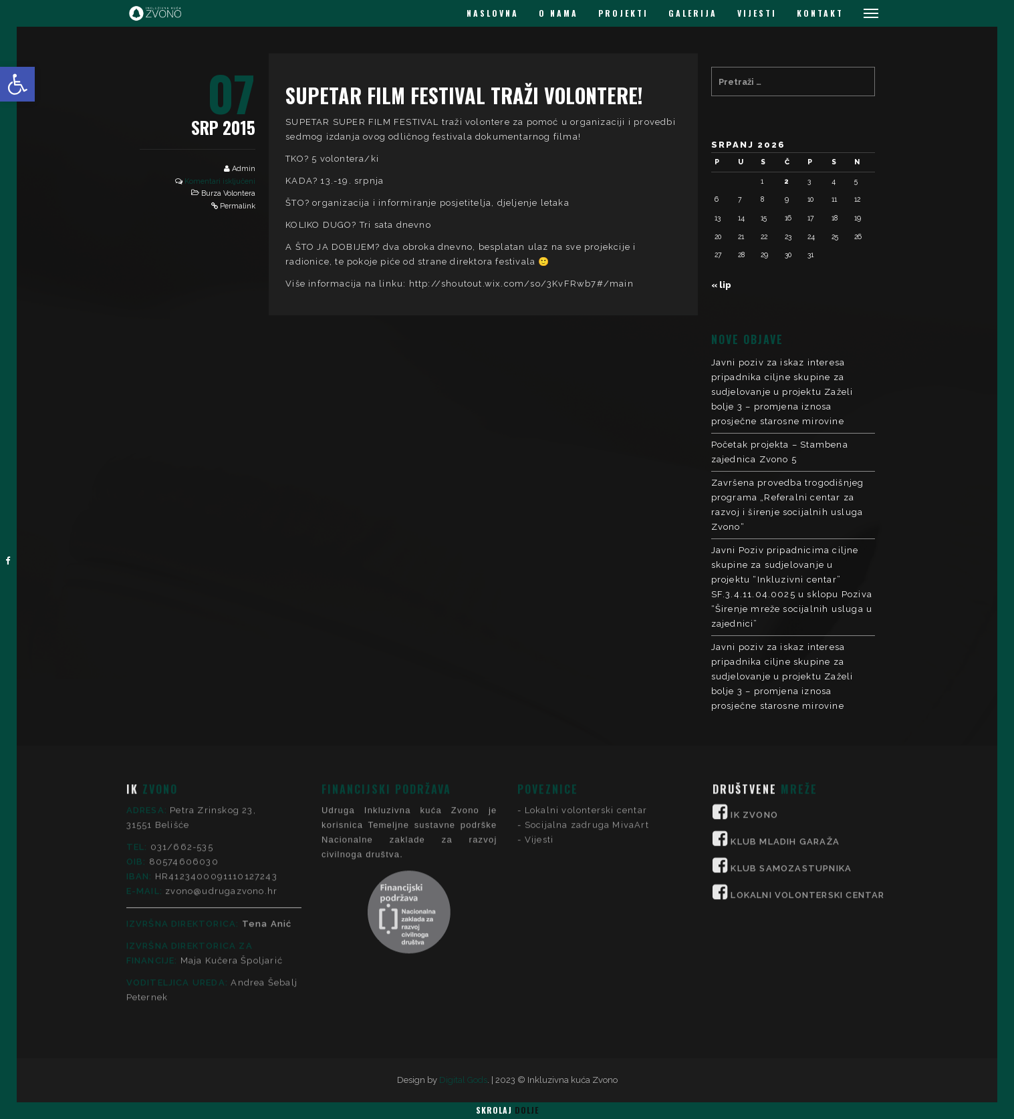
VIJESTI (757, 13)
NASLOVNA (493, 13)
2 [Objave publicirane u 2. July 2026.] (787, 181)
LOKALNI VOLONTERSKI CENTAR (807, 773)
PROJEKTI (623, 13)
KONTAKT (820, 13)
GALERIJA (692, 13)
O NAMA (558, 13)
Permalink (237, 206)
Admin (243, 168)
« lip (721, 285)
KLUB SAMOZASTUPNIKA (791, 747)
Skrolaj (507, 1110)
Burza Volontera (228, 193)
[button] (17, 84)
